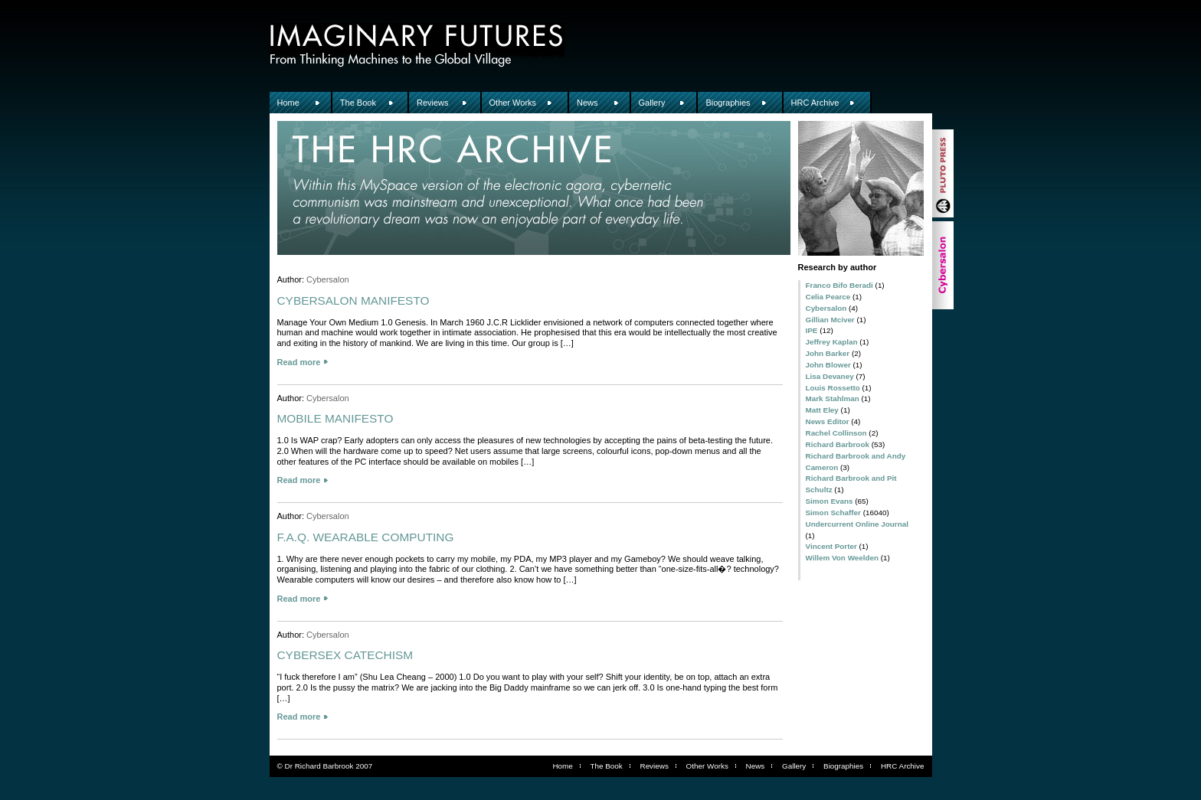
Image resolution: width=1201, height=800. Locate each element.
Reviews (433, 102)
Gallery (652, 102)
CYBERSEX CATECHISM (345, 654)
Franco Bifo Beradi (839, 285)
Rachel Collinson (836, 433)
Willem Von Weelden (842, 557)
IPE (812, 330)
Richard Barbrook (837, 444)
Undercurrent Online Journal (857, 524)
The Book (358, 102)
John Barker (828, 353)
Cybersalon (826, 308)
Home (288, 102)
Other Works (513, 102)
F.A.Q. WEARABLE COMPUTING (365, 537)
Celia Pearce (828, 296)
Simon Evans (829, 501)
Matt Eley (822, 410)
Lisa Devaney (830, 376)
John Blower (828, 365)
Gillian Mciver (830, 319)
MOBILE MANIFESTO (335, 418)
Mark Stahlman (832, 398)
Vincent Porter (831, 546)
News (587, 102)
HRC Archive (815, 102)
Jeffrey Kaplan (832, 342)
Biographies (727, 102)
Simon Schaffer (833, 512)
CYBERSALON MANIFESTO (353, 300)
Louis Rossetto (833, 388)
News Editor (827, 421)
